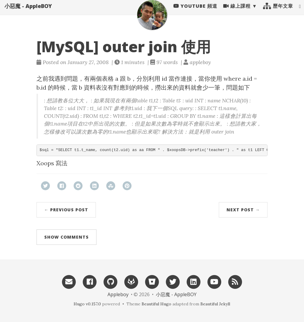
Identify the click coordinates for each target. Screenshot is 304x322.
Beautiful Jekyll (215, 304)
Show (66, 237)
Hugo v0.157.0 (87, 304)
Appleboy (118, 294)
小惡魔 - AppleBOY (28, 11)
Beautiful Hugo (156, 304)
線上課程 (237, 12)
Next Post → (243, 209)
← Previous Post (66, 209)
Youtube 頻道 (195, 12)
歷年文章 (278, 12)
